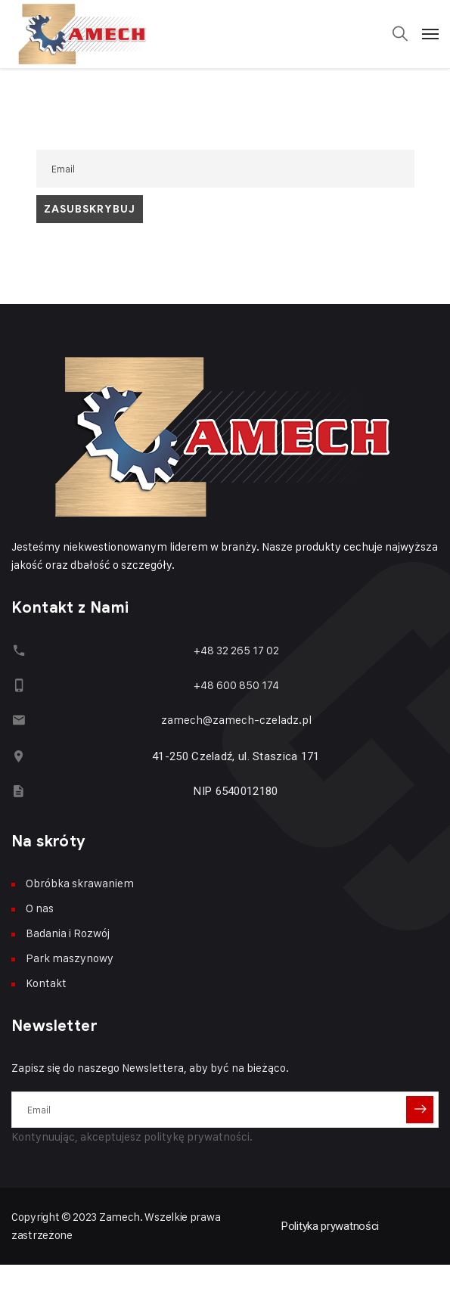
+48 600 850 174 (236, 685)
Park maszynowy (69, 958)
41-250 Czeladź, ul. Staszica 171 (236, 756)
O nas (40, 908)
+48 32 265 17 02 (236, 650)
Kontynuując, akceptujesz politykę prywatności (130, 1136)
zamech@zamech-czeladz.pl (236, 720)
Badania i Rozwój (68, 933)
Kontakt (46, 983)
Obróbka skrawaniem (80, 883)
